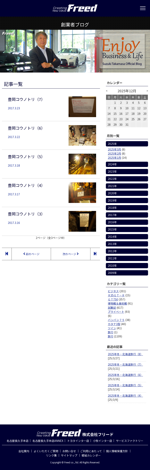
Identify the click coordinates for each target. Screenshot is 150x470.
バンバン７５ (116, 320)
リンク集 (51, 455)
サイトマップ (69, 455)
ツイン (112, 328)
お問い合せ (69, 451)
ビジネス (113, 291)
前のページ (31, 254)
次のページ (70, 254)
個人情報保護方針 (117, 451)
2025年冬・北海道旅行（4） (125, 395)
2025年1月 (114, 158)
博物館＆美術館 (117, 303)
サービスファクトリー (129, 441)
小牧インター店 (102, 441)
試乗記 (112, 307)
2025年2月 (114, 153)
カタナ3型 (114, 324)
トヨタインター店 (78, 441)
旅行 (110, 332)
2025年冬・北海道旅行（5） (125, 385)
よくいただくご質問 (46, 451)
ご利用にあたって (91, 451)
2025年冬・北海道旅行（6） (125, 375)
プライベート (116, 312)
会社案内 (23, 451)
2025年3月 (114, 149)
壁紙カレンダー (91, 455)
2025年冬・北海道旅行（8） (125, 354)
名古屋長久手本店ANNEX (47, 441)
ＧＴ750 (113, 299)
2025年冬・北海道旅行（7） (125, 364)
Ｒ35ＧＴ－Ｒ (116, 295)
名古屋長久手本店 (18, 441)
